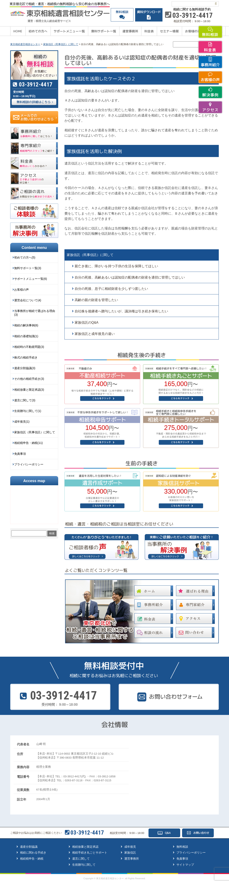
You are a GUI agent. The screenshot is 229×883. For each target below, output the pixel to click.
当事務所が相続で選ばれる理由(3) (34, 312)
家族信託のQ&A (86, 322)
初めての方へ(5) (24, 257)
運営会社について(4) (27, 300)
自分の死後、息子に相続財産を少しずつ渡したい (111, 288)
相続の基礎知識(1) (26, 336)
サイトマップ (185, 864)
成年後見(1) (21, 421)
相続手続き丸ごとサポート (89, 852)
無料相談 (182, 846)
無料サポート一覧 (103, 31)
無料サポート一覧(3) (27, 268)
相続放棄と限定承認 (85, 846)
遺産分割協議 (29, 846)
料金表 (149, 31)
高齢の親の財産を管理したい (96, 300)
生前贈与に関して (84, 864)
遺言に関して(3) (24, 400)
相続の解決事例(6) (26, 325)
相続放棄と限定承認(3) (29, 389)
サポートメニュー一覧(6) (30, 278)
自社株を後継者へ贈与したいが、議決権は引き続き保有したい (121, 311)
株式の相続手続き (26, 357)
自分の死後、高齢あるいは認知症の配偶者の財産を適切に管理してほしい (130, 277)
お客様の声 (193, 31)
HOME (17, 31)
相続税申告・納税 (31, 858)
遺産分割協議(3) (24, 368)
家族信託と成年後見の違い (95, 334)
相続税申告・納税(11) (28, 443)
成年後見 (130, 846)
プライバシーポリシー (28, 464)
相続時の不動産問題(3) (29, 346)
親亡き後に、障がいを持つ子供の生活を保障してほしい (116, 266)
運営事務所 (130, 31)
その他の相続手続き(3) (29, 378)
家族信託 (130, 852)
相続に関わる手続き (33, 852)
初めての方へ (38, 31)
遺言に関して (81, 858)
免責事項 (20, 453)
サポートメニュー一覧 (69, 31)
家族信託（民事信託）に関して (90, 255)
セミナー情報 (169, 31)
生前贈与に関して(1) (27, 411)
